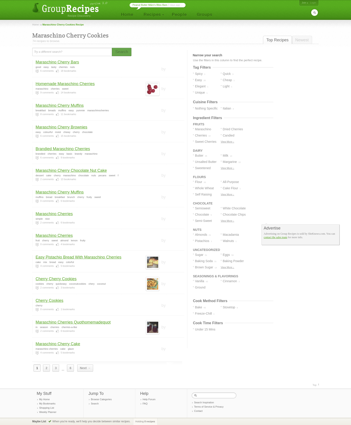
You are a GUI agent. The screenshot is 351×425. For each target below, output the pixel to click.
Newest (302, 40)
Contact (198, 411)
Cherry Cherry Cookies (56, 279)
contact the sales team (275, 237)
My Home (44, 399)
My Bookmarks (47, 403)
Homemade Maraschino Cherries (65, 84)
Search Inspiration (204, 402)
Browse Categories (101, 399)
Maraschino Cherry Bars (57, 62)
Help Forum (149, 399)
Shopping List (46, 407)
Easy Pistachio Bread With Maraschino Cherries (78, 257)
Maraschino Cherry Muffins (60, 105)
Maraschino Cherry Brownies (61, 127)
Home (35, 24)
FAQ (145, 403)
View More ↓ (227, 141)
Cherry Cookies (49, 300)
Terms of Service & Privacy (208, 406)
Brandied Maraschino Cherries (63, 149)
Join (304, 2)
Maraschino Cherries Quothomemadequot (73, 322)
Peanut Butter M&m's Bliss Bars (150, 5)
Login (313, 2)
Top (314, 385)
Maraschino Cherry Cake (58, 344)
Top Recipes (277, 40)
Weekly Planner (47, 412)
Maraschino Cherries (54, 214)
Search (95, 403)
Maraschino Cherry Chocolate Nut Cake (71, 170)
